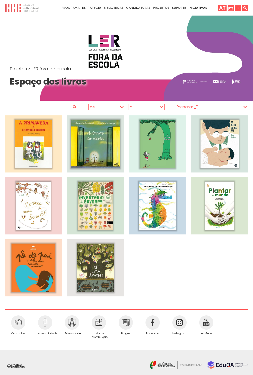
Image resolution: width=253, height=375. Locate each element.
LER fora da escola (51, 69)
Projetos (161, 7)
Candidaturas (138, 7)
